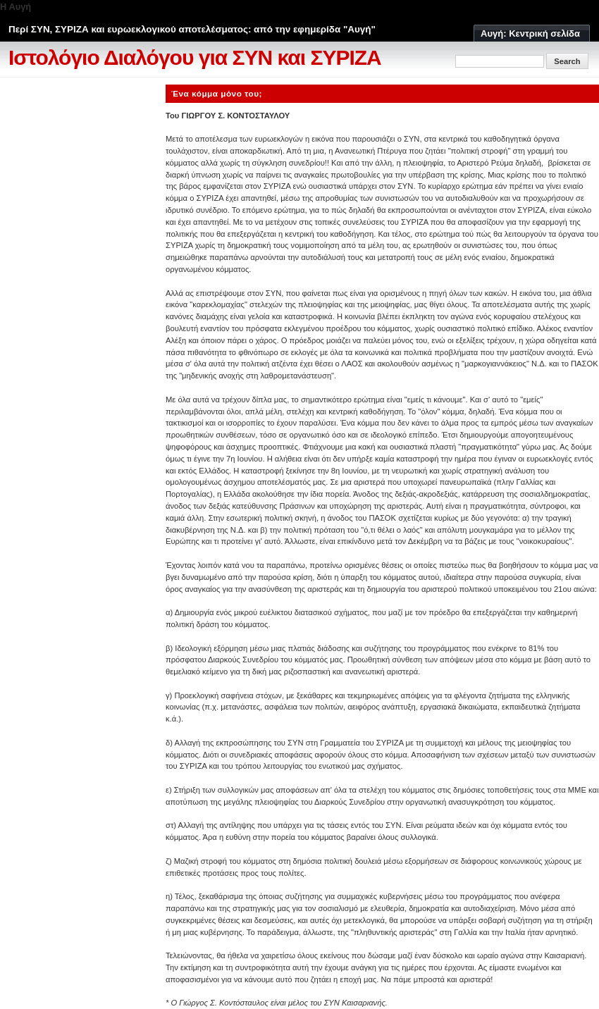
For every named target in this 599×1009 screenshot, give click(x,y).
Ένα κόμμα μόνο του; (216, 93)
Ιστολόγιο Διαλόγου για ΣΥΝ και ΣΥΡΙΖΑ (194, 57)
